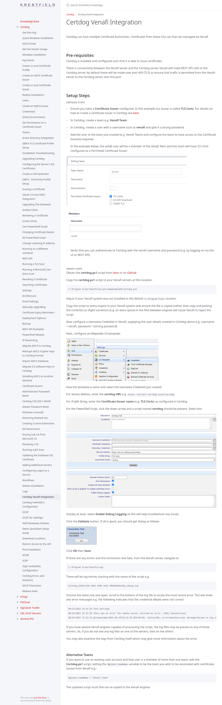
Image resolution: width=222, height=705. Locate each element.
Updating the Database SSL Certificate (37, 457)
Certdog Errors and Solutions (33, 578)
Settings (27, 290)
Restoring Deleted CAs (35, 417)
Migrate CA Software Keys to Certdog (38, 368)
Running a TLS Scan (33, 264)
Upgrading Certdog (33, 158)
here (136, 113)
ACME (25, 555)
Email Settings (30, 301)
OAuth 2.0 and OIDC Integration (33, 196)
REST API (27, 258)
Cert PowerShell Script (35, 226)
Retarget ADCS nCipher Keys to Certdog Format (38, 353)
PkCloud (25, 602)
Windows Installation (34, 54)
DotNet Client (30, 210)
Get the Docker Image (34, 49)
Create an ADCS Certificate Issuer (37, 77)
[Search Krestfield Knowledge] (107, 5)
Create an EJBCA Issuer (35, 106)
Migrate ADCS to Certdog (36, 345)
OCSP (25, 512)
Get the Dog (29, 32)
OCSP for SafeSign (32, 517)
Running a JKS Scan (33, 449)
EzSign (24, 596)
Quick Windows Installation (37, 38)
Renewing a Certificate (35, 215)
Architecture (29, 295)
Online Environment (33, 117)
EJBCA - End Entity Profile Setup (36, 181)
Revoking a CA (30, 444)
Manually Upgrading (34, 307)
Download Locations (33, 538)
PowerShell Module (33, 334)
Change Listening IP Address (38, 243)
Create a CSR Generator (35, 174)
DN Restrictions (31, 429)
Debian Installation (33, 485)
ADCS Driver (29, 43)
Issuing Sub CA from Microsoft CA (33, 436)
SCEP (25, 560)
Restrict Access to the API (36, 544)
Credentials (28, 111)
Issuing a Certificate (33, 189)
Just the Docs (40, 697)
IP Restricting (29, 340)
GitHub (131, 273)
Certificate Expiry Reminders (38, 312)
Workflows (28, 480)
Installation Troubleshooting (38, 153)
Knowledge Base (29, 21)
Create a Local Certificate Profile (36, 68)
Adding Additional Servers (37, 465)
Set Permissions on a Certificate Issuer (34, 124)
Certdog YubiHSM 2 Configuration (33, 504)
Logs (25, 491)
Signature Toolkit (30, 607)
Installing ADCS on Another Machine (37, 378)
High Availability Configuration (31, 568)
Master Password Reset (35, 406)
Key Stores (28, 60)
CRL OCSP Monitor (30, 613)
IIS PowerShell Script (34, 237)
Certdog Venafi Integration (38, 496)
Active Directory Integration (38, 137)
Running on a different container (35, 251)
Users (25, 100)
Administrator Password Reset (36, 393)
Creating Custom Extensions (38, 423)
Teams (26, 132)
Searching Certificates (34, 284)
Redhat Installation (33, 95)
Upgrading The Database (36, 204)
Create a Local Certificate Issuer (36, 87)
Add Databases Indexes (35, 523)
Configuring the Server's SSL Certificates (38, 166)
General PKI (27, 618)
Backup (26, 323)
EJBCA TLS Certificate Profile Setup (38, 145)
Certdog (24, 27)
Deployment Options (34, 318)
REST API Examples (33, 329)
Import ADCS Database (35, 361)
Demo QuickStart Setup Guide (35, 531)
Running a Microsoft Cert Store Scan (36, 271)
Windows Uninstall (32, 412)
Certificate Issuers (32, 386)
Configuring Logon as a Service (35, 472)
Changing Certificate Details (38, 232)
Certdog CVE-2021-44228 (36, 401)
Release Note (29, 591)
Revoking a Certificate (34, 279)
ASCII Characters (31, 585)
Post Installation (31, 549)
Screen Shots (29, 221)
